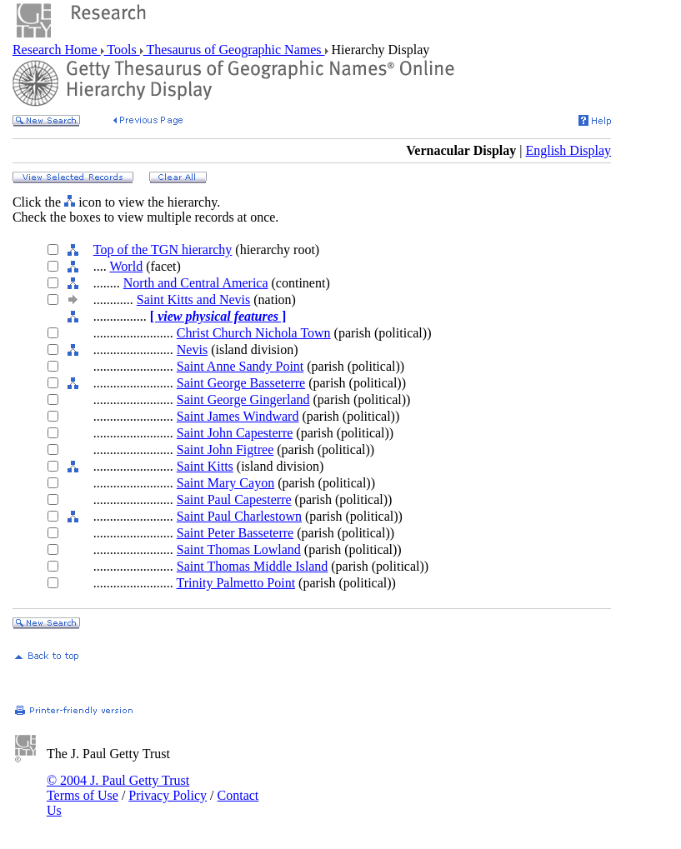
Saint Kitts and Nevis (193, 299)
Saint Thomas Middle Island (252, 566)
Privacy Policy (167, 795)
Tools (122, 49)
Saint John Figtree (225, 449)
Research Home (57, 49)
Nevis (192, 349)
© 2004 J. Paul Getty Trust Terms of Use (118, 787)
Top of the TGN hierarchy (163, 249)
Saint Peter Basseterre (235, 533)
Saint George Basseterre (241, 383)
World (126, 266)
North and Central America (195, 283)
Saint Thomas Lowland (239, 549)
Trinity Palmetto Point (236, 583)
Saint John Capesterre (235, 433)
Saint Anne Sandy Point (240, 366)
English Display (568, 150)
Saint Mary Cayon (225, 483)
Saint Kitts (205, 466)
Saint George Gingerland (243, 399)
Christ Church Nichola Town (254, 333)
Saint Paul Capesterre (234, 499)
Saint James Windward (238, 416)
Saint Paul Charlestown (239, 516)
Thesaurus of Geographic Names (234, 49)
